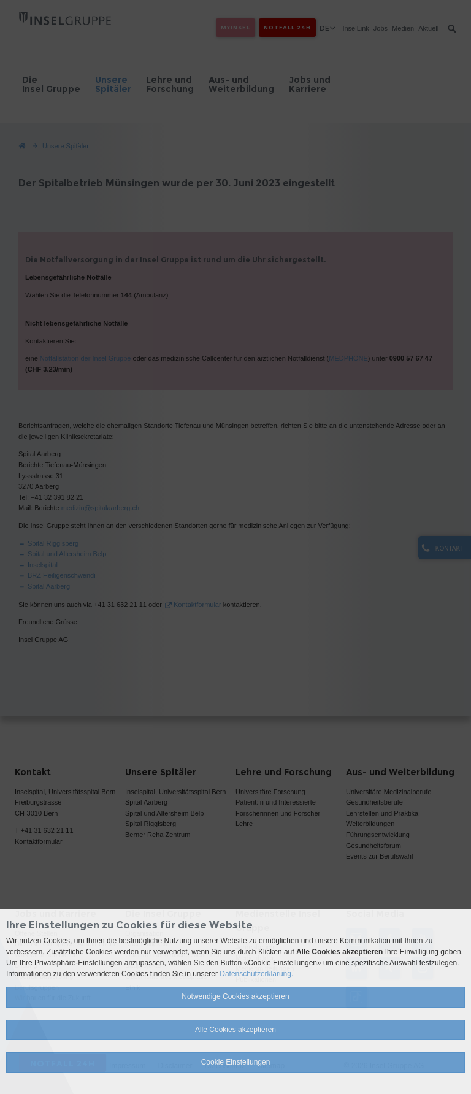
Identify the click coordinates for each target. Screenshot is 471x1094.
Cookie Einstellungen (235, 1062)
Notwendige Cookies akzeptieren (235, 996)
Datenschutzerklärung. (256, 974)
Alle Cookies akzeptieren (235, 1029)
